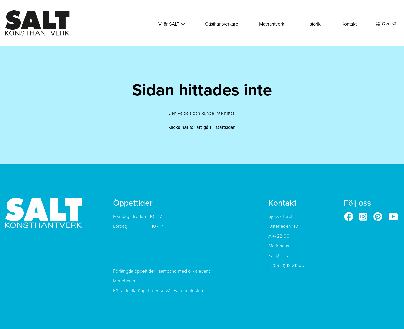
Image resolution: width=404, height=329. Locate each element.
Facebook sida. (189, 290)
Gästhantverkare (221, 24)
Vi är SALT (168, 24)
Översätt (387, 24)
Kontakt (349, 24)
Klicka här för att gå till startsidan (202, 127)
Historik (313, 24)
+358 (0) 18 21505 (286, 265)
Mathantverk (271, 24)
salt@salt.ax (280, 255)
